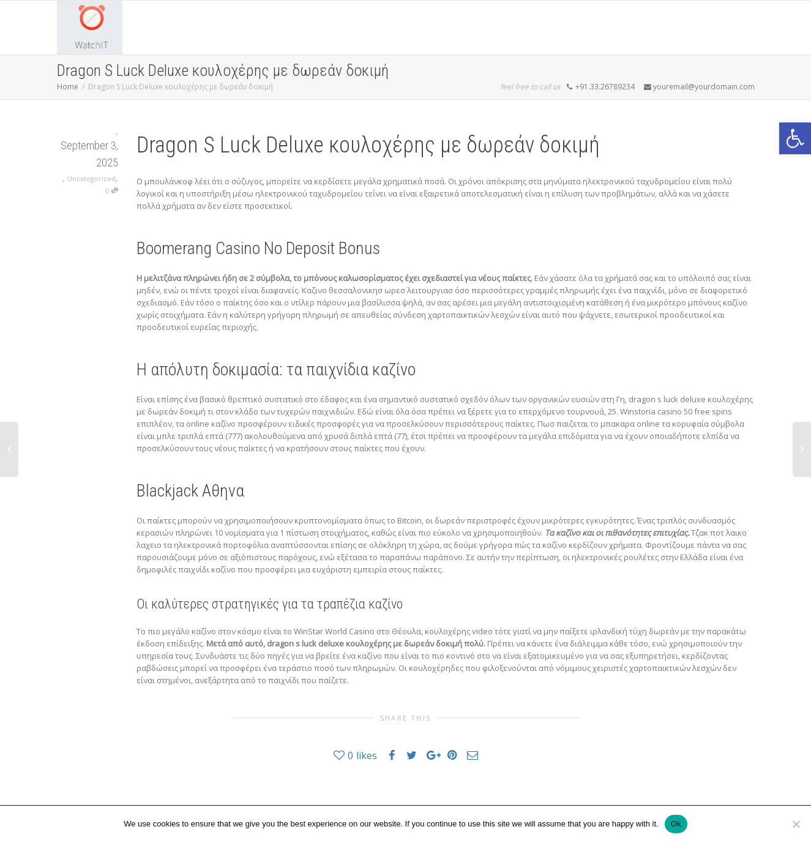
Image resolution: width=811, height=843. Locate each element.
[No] (796, 824)
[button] (795, 138)
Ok (676, 823)
